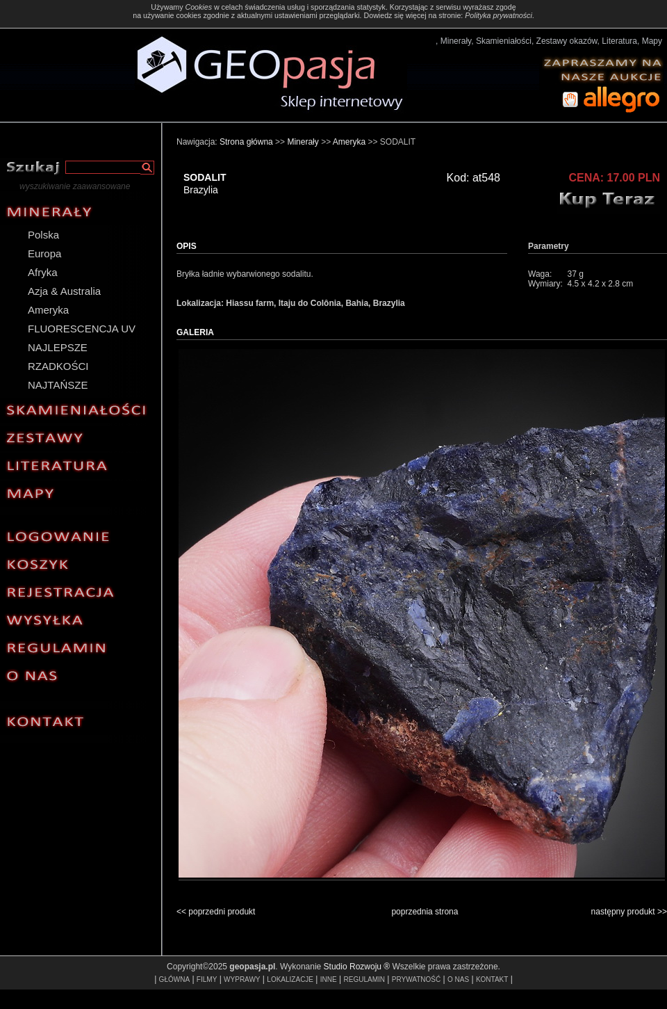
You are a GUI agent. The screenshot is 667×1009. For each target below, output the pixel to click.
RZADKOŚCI (58, 366)
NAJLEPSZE (58, 347)
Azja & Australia (64, 291)
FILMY (207, 979)
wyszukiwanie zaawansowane (74, 186)
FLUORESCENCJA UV (81, 328)
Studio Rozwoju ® (357, 966)
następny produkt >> (629, 912)
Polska (43, 235)
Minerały (302, 142)
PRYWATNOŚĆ (416, 979)
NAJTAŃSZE (58, 385)
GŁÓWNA (174, 979)
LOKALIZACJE (290, 979)
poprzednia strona (424, 912)
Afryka (43, 272)
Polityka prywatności (498, 15)
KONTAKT (492, 979)
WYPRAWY (242, 979)
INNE (328, 979)
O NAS (458, 979)
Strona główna (246, 142)
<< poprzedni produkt (215, 912)
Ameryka (48, 310)
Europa (44, 253)
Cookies (198, 7)
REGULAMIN (364, 979)
